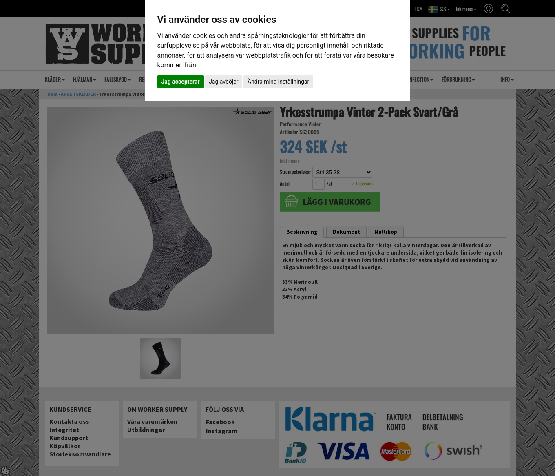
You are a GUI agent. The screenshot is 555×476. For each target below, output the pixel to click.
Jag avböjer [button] (223, 81)
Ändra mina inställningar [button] (278, 81)
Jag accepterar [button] (180, 81)
